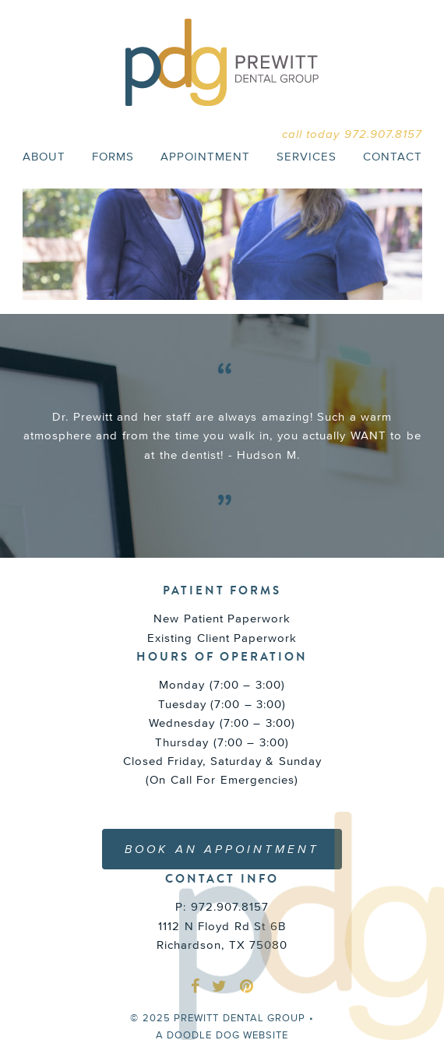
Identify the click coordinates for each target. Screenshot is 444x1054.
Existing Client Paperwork (222, 637)
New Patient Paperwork (222, 618)
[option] (222, 435)
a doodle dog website (222, 1035)
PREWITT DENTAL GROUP (222, 62)
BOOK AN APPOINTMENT (222, 848)
